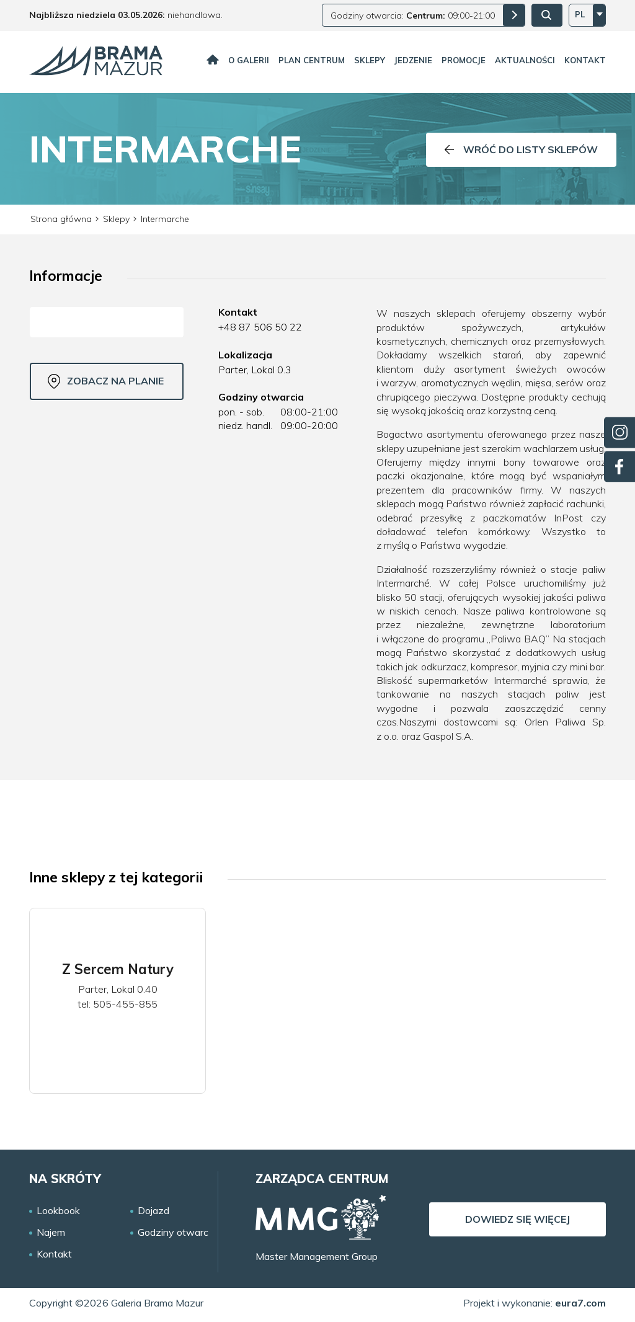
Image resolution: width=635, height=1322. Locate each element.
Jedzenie (413, 60)
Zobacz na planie (106, 381)
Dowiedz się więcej (517, 1219)
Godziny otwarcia (177, 1232)
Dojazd (153, 1211)
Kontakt (585, 60)
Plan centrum (311, 60)
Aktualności (525, 60)
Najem (51, 1232)
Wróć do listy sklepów (521, 149)
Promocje (464, 60)
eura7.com (580, 1303)
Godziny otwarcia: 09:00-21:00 (413, 15)
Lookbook (58, 1211)
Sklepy (369, 60)
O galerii (248, 60)
